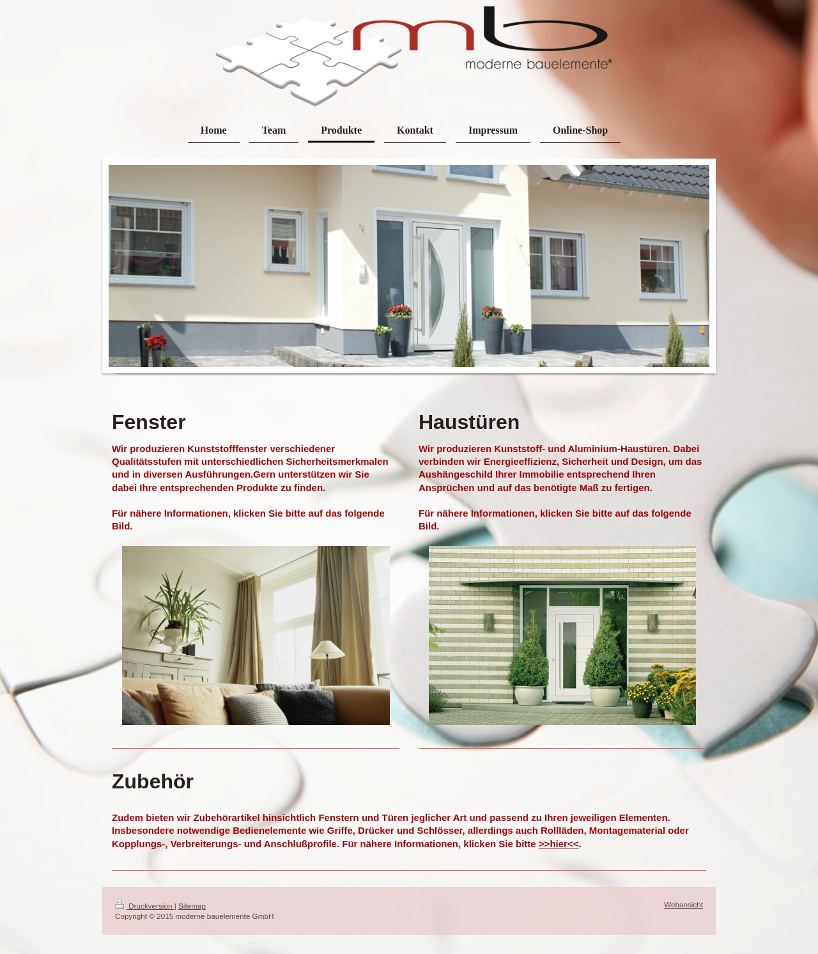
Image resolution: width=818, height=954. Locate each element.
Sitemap (192, 906)
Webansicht (683, 904)
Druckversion (144, 906)
